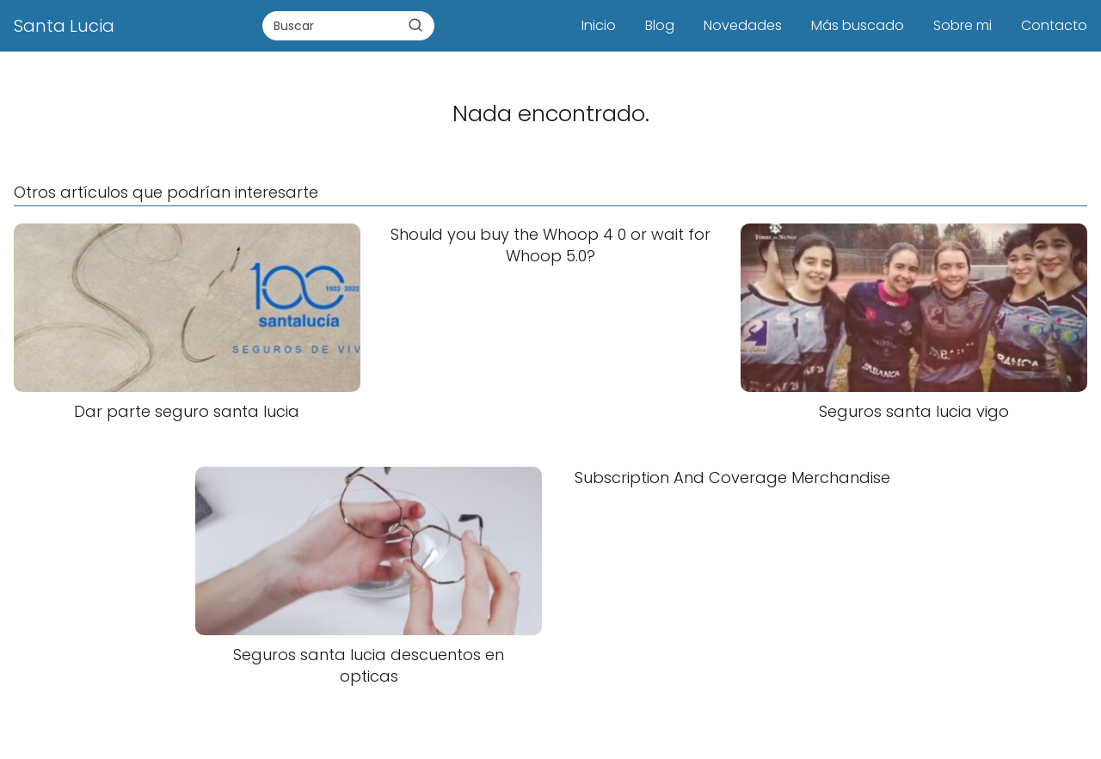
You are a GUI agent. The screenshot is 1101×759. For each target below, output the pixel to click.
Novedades (743, 25)
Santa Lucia (64, 26)
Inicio (598, 25)
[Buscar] (415, 25)
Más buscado (857, 25)
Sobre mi (962, 25)
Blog (659, 25)
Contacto (1054, 25)
